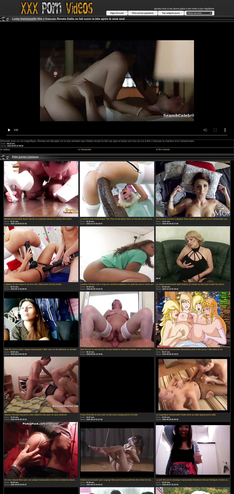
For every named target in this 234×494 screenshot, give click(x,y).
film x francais (164, 149)
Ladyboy (6, 149)
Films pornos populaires (143, 13)
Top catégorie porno (171, 13)
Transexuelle (85, 149)
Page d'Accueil (117, 13)
